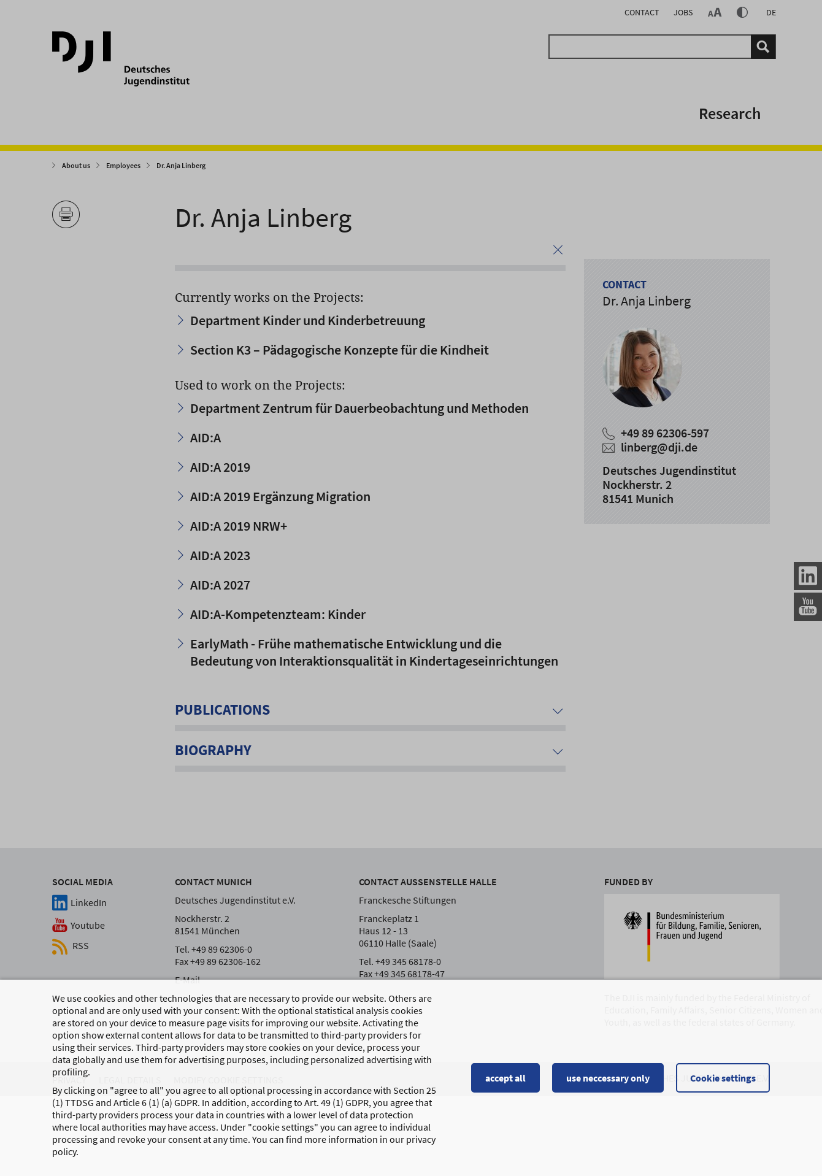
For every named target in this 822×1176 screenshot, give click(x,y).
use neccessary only (608, 1083)
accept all (505, 1083)
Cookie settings (723, 1083)
